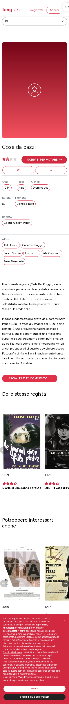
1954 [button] (7, 187)
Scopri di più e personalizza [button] (34, 697)
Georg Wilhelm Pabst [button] (17, 222)
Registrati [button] (36, 10)
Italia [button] (21, 187)
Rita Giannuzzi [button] (51, 253)
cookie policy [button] (48, 631)
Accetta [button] (34, 688)
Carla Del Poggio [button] (32, 245)
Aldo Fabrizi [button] (11, 245)
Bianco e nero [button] (25, 203)
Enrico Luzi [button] (31, 253)
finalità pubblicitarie (12, 652)
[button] (44, 160)
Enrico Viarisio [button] (12, 253)
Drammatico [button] (40, 187)
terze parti (52, 634)
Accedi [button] (54, 10)
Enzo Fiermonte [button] (14, 261)
